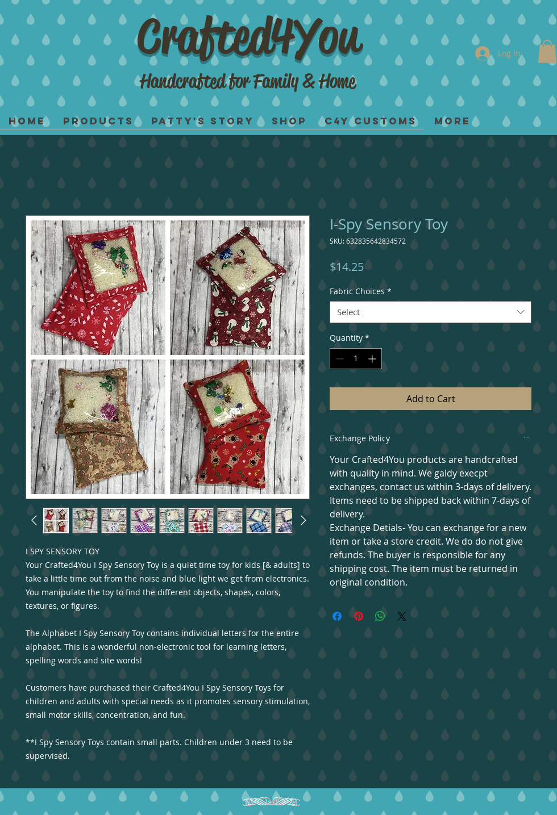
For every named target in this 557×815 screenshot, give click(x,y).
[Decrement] (338, 359)
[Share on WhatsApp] (380, 616)
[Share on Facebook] (337, 616)
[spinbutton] (356, 359)
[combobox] (430, 312)
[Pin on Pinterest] (358, 616)
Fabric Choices (361, 291)
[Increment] (373, 359)
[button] (547, 51)
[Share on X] (402, 616)
